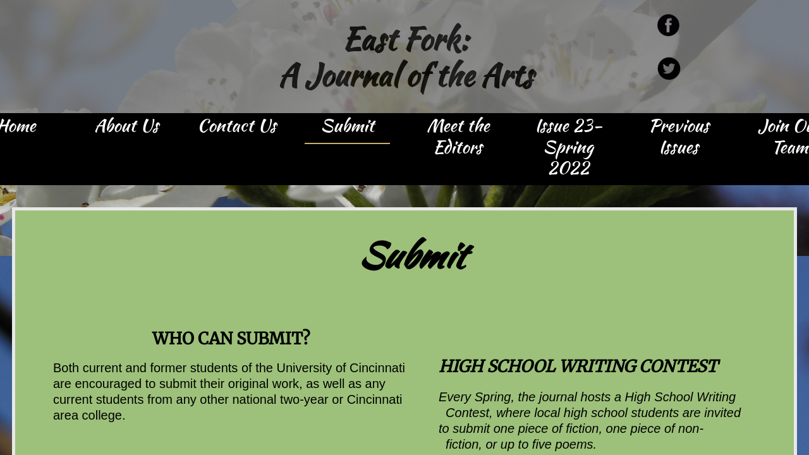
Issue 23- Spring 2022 (568, 147)
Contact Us (236, 126)
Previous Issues (678, 137)
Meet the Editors (458, 137)
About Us (126, 126)
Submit (347, 126)
